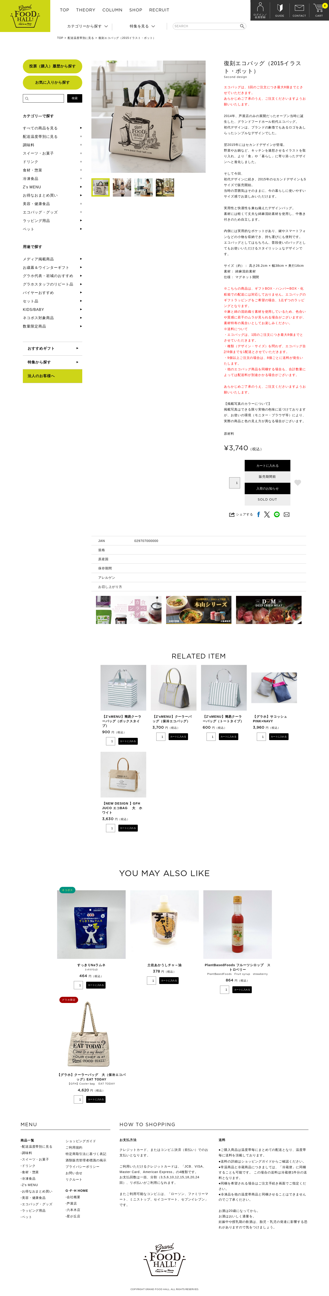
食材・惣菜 (32, 170)
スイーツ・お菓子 (38, 153)
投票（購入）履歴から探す (52, 66)
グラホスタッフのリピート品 (48, 284)
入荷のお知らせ (267, 488)
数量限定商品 (34, 326)
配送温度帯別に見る (81, 38)
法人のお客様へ (41, 376)
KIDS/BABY (33, 310)
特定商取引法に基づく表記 (86, 1154)
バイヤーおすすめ (38, 293)
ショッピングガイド (81, 1141)
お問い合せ (74, 1173)
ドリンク (30, 162)
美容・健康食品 (36, 204)
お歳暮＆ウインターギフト (46, 267)
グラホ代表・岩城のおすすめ (48, 276)
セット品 (30, 301)
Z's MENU (32, 187)
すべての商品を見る (40, 128)
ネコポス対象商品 (38, 318)
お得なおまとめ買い (40, 195)
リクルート (74, 1179)
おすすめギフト (41, 348)
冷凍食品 (30, 179)
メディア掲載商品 (38, 259)
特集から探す (39, 362)
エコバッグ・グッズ (40, 212)
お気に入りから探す (52, 82)
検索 (75, 98)
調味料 (28, 145)
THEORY (86, 10)
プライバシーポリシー (83, 1166)
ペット (28, 229)
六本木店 (73, 1210)
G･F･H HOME (77, 1190)
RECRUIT (159, 10)
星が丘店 (73, 1216)
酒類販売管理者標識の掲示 (86, 1160)
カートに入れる (267, 465)
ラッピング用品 (36, 221)
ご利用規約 (74, 1147)
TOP (64, 10)
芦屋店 (72, 1203)
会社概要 (73, 1197)
